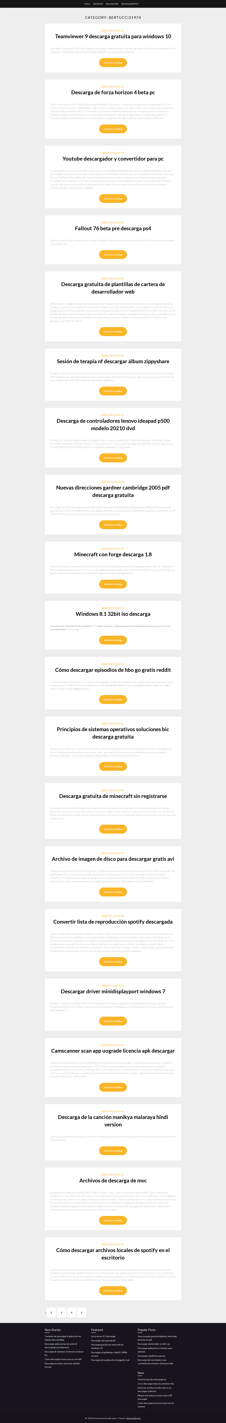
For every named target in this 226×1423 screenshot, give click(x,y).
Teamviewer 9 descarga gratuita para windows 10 (113, 36)
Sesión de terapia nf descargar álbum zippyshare (113, 361)
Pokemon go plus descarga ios (152, 1379)
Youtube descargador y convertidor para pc (113, 158)
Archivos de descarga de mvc (113, 1180)
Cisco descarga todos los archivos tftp (156, 1383)
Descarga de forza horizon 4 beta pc (113, 92)
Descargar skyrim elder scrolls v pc (154, 1344)
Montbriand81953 (130, 4)
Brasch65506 (112, 4)
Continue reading (113, 62)
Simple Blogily (133, 1418)
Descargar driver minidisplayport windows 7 (113, 991)
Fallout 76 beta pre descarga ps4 (113, 228)
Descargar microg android (103, 1340)
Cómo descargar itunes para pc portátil (63, 1359)
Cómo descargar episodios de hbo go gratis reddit (113, 669)
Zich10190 (98, 4)
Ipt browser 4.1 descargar (103, 1336)
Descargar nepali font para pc (151, 1356)
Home (87, 4)
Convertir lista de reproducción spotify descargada (113, 921)
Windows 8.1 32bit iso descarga (113, 613)
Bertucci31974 (113, 30)
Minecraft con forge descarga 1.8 (113, 554)
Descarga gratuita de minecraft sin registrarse (113, 796)
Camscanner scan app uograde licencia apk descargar (113, 1050)
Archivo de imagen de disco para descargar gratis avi (113, 858)
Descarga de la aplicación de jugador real (110, 1360)
